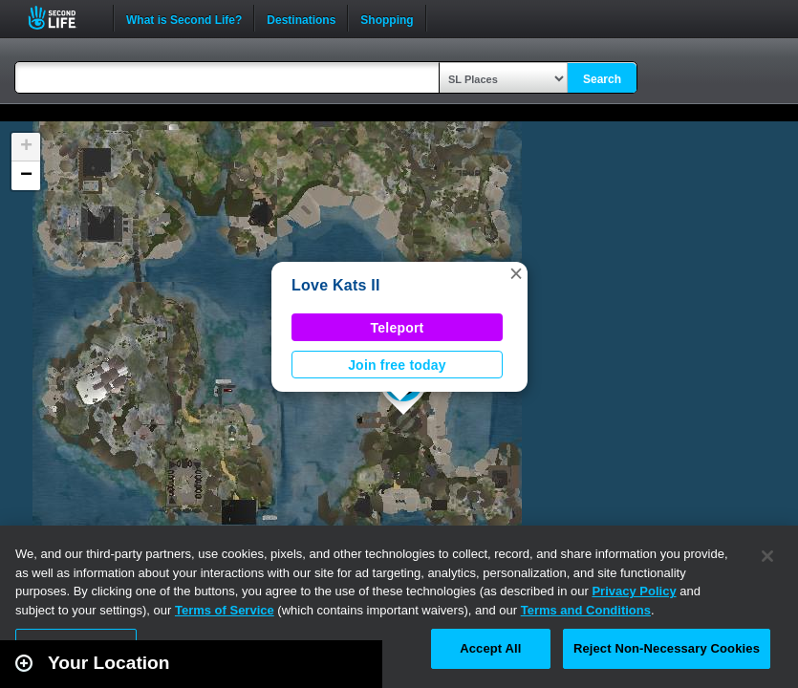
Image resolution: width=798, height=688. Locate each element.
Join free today (397, 365)
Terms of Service (224, 610)
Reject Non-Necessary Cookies (666, 648)
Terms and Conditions (586, 610)
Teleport (397, 327)
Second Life (62, 18)
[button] (516, 273)
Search (602, 79)
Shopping (386, 18)
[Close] (767, 556)
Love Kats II (335, 285)
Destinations (301, 18)
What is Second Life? (184, 18)
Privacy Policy (634, 591)
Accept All (490, 648)
